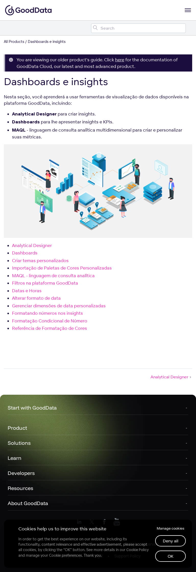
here (119, 59)
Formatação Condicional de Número (49, 320)
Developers (21, 473)
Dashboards (25, 252)
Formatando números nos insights (47, 313)
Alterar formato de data (36, 298)
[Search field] (138, 28)
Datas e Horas (27, 290)
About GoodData (28, 503)
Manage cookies (170, 528)
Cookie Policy (137, 549)
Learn (14, 458)
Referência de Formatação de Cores (49, 328)
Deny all (170, 540)
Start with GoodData (32, 407)
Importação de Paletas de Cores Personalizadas (62, 268)
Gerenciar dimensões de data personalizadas (59, 305)
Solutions (19, 443)
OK (171, 556)
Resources (20, 488)
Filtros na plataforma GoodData (45, 283)
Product (17, 428)
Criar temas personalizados (40, 260)
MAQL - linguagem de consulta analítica (53, 275)
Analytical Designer (32, 245)
